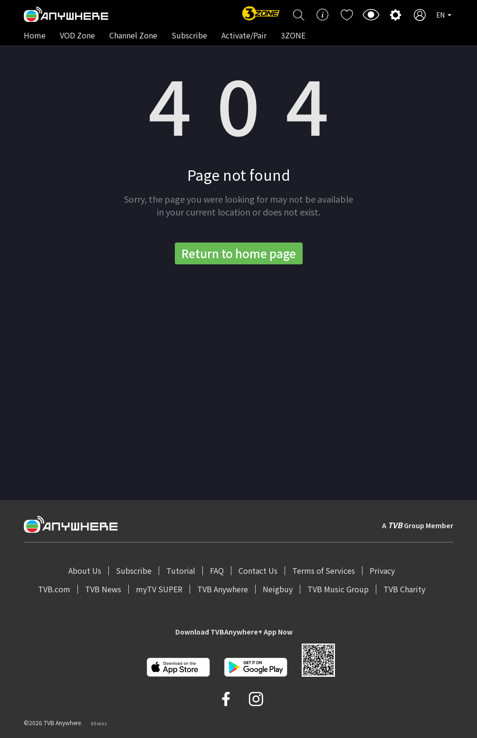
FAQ (217, 570)
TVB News (103, 589)
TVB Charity (404, 589)
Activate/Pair (244, 35)
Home (35, 35)
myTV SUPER (159, 589)
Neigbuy (278, 589)
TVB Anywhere (222, 589)
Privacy (382, 570)
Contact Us (257, 570)
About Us (84, 570)
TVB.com (54, 589)
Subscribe (189, 35)
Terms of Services (323, 570)
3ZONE (293, 35)
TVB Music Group (338, 589)
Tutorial (180, 570)
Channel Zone (133, 35)
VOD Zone (77, 35)
